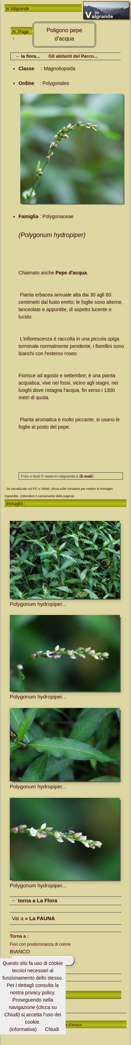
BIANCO (20, 951)
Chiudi (52, 1029)
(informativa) (23, 1029)
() (86, 476)
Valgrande (19, 8)
